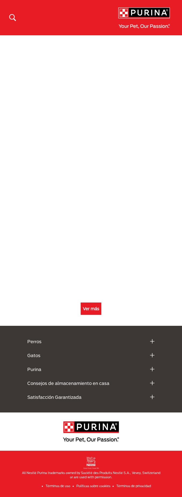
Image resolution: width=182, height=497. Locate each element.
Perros (34, 341)
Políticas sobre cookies (93, 486)
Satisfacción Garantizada (54, 397)
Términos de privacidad (133, 486)
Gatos (33, 355)
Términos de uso (58, 486)
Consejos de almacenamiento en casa (68, 383)
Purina (34, 369)
